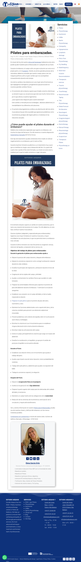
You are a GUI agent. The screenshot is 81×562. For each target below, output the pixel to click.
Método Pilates (49, 56)
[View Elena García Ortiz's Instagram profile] (34, 458)
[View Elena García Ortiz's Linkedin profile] (38, 458)
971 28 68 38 (46, 466)
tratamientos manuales (18, 135)
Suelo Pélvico (28, 59)
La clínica (46, 4)
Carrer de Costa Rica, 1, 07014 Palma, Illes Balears (51, 505)
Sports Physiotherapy (32, 510)
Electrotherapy (63, 124)
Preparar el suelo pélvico (19, 301)
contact (68, 4)
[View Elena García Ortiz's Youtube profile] (31, 458)
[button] (4, 557)
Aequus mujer (24, 56)
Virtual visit (28, 512)
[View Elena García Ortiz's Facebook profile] (27, 458)
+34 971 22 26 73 (67, 513)
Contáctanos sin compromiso (20, 416)
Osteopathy (62, 46)
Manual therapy (64, 127)
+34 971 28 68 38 (50, 510)
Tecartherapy (63, 91)
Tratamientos (17, 4)
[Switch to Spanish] (77, 4)
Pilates (61, 28)
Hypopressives (63, 49)
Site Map (28, 519)
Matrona (41, 56)
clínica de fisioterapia (34, 62)
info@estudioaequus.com (51, 517)
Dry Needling (63, 64)
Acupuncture (63, 136)
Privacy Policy (46, 559)
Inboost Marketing (24, 559)
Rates (55, 4)
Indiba (61, 37)
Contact (27, 517)
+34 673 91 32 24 (50, 514)
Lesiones (28, 4)
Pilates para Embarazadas (42, 408)
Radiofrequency (64, 67)
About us (38, 4)
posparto (25, 71)
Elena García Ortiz (33, 463)
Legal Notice (39, 559)
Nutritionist (62, 34)
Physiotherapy (63, 31)
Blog (61, 4)
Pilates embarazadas (17, 59)
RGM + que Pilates (31, 502)
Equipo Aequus (33, 56)
